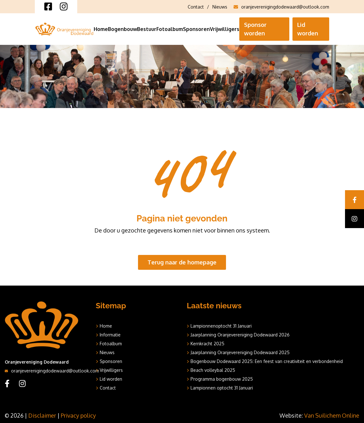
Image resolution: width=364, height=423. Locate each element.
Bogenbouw (122, 29)
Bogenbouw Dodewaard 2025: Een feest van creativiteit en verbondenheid (267, 361)
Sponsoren (196, 29)
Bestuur (146, 29)
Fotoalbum (169, 29)
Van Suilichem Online (331, 415)
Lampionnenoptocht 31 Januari (221, 326)
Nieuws (219, 6)
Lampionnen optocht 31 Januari (222, 387)
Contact (196, 6)
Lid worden (307, 29)
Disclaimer (42, 415)
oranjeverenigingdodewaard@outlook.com (281, 6)
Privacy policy (78, 415)
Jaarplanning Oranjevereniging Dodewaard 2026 (240, 334)
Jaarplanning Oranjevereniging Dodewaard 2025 (240, 352)
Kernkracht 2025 (207, 343)
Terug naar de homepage (182, 262)
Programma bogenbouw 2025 (222, 379)
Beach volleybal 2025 (213, 370)
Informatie (110, 334)
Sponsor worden (255, 29)
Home (101, 29)
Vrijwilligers (224, 29)
